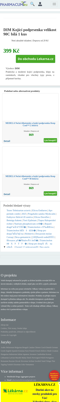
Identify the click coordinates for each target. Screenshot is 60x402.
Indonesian (13, 354)
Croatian (55, 351)
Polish (42, 358)
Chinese (38, 347)
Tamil (43, 361)
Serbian (31, 361)
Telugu (48, 361)
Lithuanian (5, 358)
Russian (12, 361)
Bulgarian (18, 347)
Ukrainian (17, 364)
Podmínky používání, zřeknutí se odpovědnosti (18, 332)
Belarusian (10, 347)
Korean (48, 354)
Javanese (33, 354)
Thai (53, 361)
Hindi (49, 351)
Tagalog (4, 364)
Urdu (23, 364)
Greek (3, 351)
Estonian (21, 351)
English (8, 351)
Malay (24, 358)
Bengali (25, 347)
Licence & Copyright (8, 335)
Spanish (15, 351)
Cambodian (41, 354)
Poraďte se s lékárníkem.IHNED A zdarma (54, 376)
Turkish (10, 364)
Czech (43, 347)
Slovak (17, 361)
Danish (48, 347)
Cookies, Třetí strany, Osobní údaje (14, 328)
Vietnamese (29, 364)
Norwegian (36, 358)
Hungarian (5, 354)
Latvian (12, 358)
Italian (20, 354)
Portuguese (50, 358)
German (55, 347)
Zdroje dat (4, 325)
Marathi (18, 358)
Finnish (32, 351)
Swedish (38, 361)
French (37, 351)
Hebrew (44, 351)
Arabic (3, 347)
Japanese (26, 354)
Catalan (31, 347)
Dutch (29, 358)
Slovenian (24, 361)
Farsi (27, 351)
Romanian (4, 361)
